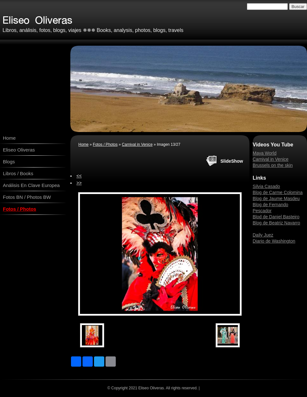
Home (9, 138)
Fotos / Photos (19, 209)
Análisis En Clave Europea (31, 185)
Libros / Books (18, 173)
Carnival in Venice (137, 144)
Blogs (9, 161)
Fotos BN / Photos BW (27, 197)
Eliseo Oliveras (19, 149)
